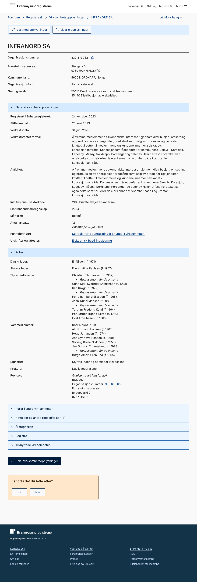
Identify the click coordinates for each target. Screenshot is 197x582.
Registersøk (34, 17)
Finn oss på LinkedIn (82, 563)
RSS (132, 553)
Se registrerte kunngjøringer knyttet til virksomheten (108, 233)
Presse (74, 558)
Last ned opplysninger (29, 30)
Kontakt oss (17, 548)
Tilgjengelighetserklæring (144, 563)
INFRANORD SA (102, 17)
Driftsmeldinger (19, 553)
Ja (19, 492)
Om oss (14, 558)
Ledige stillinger (19, 563)
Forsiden (14, 17)
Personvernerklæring (142, 558)
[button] (136, 6)
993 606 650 (114, 384)
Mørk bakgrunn (172, 17)
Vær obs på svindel (81, 548)
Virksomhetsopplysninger (66, 17)
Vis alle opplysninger (71, 30)
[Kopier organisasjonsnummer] (92, 58)
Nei (37, 492)
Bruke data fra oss (141, 548)
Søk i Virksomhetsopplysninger (34, 461)
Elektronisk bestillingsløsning (92, 240)
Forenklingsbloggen (81, 553)
